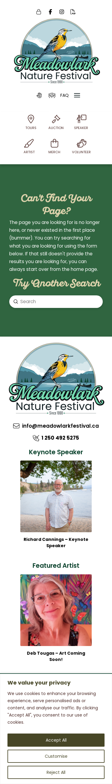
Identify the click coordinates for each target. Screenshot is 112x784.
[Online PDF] (73, 12)
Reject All (56, 772)
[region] (56, 729)
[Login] (39, 12)
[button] (39, 95)
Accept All (56, 740)
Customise (56, 756)
